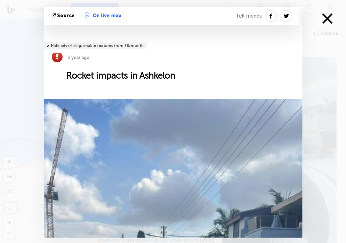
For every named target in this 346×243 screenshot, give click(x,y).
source (63, 16)
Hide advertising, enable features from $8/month (97, 46)
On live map (103, 15)
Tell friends (249, 16)
